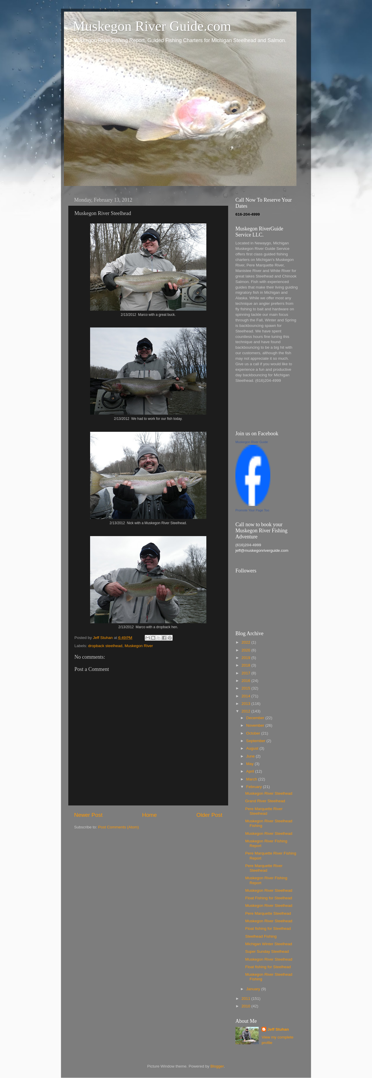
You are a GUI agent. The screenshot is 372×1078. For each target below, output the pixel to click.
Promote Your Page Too (252, 510)
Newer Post (88, 815)
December (255, 718)
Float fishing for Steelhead (268, 928)
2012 (246, 711)
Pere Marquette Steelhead (268, 913)
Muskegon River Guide (251, 442)
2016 (246, 680)
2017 (246, 673)
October (253, 733)
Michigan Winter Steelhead (268, 944)
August (253, 748)
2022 (246, 642)
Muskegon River (139, 646)
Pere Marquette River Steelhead (263, 811)
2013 (246, 703)
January (253, 989)
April (250, 771)
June (251, 756)
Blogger (217, 1066)
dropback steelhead (105, 646)
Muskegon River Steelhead (268, 793)
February (254, 787)
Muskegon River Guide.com (152, 26)
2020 (246, 650)
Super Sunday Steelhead (267, 951)
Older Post (209, 815)
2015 (246, 688)
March (252, 779)
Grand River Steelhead (265, 801)
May (250, 764)
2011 (246, 998)
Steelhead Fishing (261, 936)
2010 (246, 1006)
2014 (246, 696)
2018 (246, 665)
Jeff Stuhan (278, 1029)
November (255, 725)
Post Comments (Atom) (118, 827)
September (256, 741)
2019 (246, 658)
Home (149, 815)
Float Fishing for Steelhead (268, 898)
